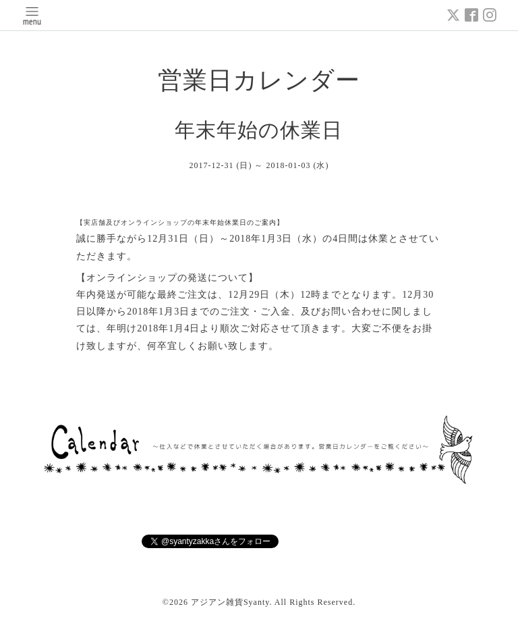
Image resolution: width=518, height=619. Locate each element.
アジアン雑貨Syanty (230, 602)
